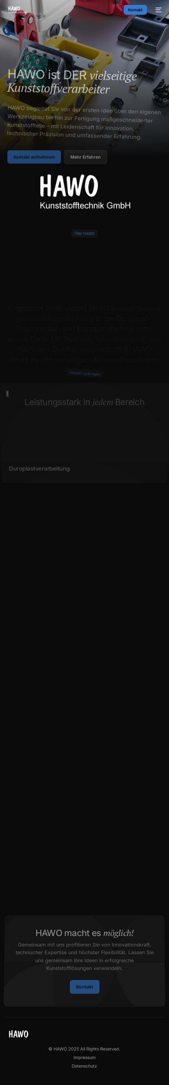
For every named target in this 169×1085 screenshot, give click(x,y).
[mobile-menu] (157, 10)
